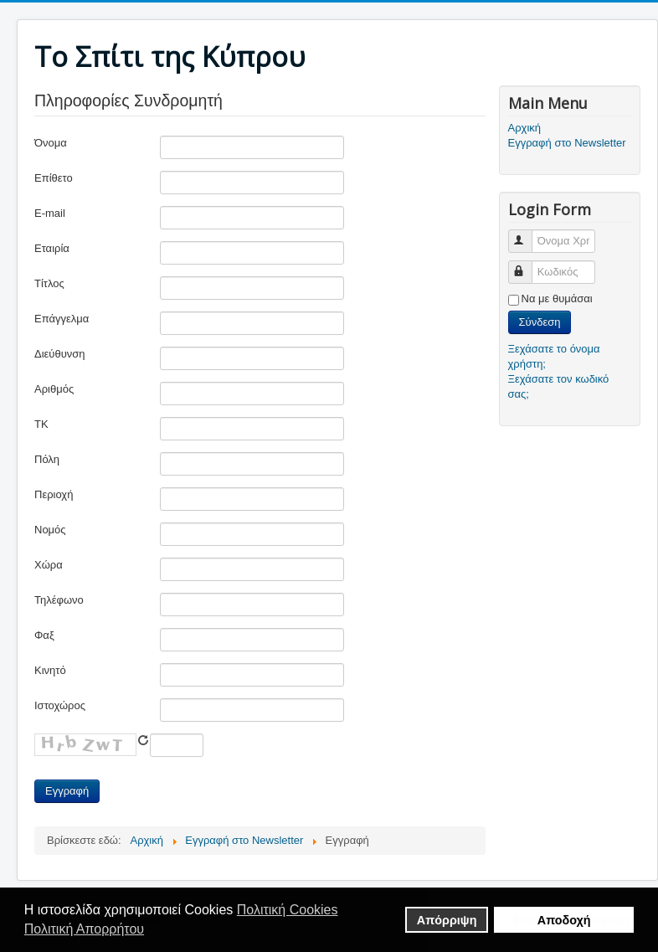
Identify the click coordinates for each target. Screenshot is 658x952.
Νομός (50, 529)
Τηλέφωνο (59, 600)
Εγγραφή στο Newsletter (567, 142)
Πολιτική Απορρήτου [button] (84, 929)
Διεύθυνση (59, 353)
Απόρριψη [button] (447, 920)
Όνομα (50, 142)
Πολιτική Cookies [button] (287, 910)
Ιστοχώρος (59, 705)
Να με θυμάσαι (557, 298)
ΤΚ (41, 424)
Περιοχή (53, 494)
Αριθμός (54, 389)
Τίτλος (49, 283)
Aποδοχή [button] (564, 920)
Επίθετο (53, 178)
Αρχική (525, 127)
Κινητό (50, 670)
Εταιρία (51, 248)
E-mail (49, 213)
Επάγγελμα (61, 318)
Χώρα (48, 564)
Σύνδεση (540, 322)
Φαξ (44, 635)
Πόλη (46, 459)
